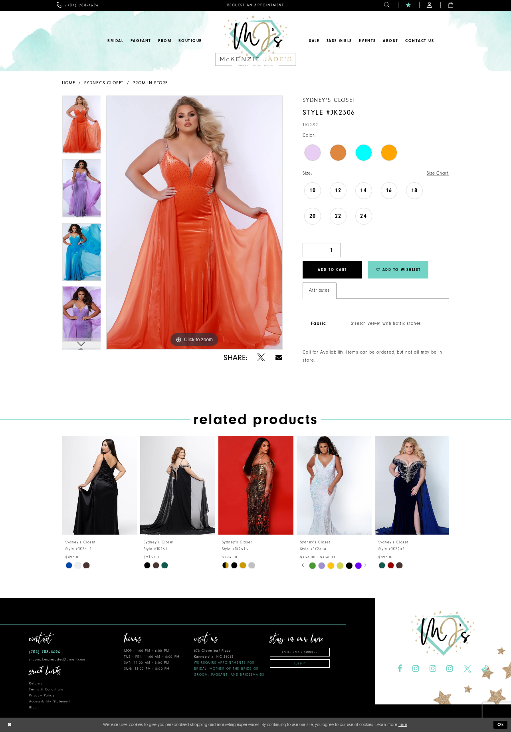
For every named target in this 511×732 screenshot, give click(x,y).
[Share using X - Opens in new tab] (261, 357)
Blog (33, 707)
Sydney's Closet (104, 83)
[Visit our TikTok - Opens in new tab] (485, 668)
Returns (35, 683)
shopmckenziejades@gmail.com (57, 659)
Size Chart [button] (438, 173)
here (402, 724)
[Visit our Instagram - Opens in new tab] (416, 668)
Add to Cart (332, 270)
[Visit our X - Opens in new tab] (467, 668)
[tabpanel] (81, 127)
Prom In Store (150, 83)
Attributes (319, 290)
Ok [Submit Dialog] (501, 725)
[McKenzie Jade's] (255, 41)
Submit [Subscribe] (300, 663)
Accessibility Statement (50, 701)
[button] (387, 5)
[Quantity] (322, 250)
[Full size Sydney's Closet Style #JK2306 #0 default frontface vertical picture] (194, 222)
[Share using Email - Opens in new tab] (279, 357)
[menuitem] (77, 5)
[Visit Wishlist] (408, 5)
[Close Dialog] (9, 725)
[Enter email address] (300, 652)
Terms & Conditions (46, 689)
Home (68, 83)
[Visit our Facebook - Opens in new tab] (399, 668)
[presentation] (99, 485)
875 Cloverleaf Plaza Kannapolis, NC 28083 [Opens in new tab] (229, 662)
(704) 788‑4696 (44, 651)
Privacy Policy (42, 695)
